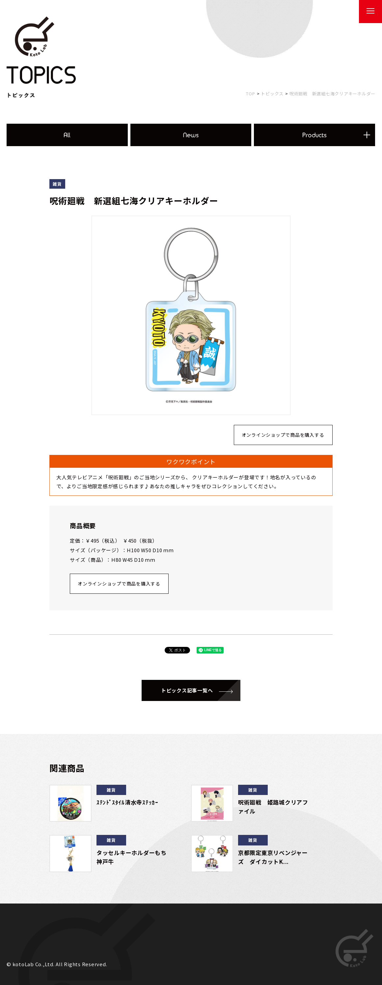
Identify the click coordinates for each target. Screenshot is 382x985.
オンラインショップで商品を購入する (283, 434)
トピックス (272, 93)
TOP (250, 93)
